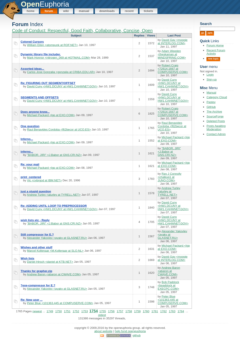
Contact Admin (216, 134)
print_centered (31, 177)
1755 (102, 311)
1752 (76, 311)
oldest (102, 315)
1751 (67, 311)
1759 (137, 311)
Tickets (148, 11)
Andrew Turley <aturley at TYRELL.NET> (54, 194)
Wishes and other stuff (36, 247)
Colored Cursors (32, 41)
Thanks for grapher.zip (36, 271)
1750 (58, 311)
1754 (93, 311)
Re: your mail (30, 164)
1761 (154, 311)
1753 (84, 311)
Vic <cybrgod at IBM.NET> (44, 180)
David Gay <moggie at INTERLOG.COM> (172, 41)
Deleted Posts (215, 121)
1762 (163, 311)
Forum (49, 11)
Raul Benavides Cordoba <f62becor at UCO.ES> (59, 129)
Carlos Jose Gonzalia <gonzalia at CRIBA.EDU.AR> (61, 72)
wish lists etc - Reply (35, 220)
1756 (111, 311)
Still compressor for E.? (37, 234)
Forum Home (215, 45)
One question (30, 126)
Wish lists (27, 258)
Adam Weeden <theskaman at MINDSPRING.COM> (172, 54)
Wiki (66, 11)
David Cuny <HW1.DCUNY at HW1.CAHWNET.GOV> (62, 86)
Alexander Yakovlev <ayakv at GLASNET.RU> (57, 237)
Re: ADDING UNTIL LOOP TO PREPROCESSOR (54, 205)
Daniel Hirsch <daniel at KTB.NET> (50, 261)
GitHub (210, 107)
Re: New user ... (31, 299)
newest (37, 311)
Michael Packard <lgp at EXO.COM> (51, 115)
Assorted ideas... (32, 68)
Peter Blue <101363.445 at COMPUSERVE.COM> (60, 303)
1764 (181, 311)
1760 (146, 311)
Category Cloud (216, 97)
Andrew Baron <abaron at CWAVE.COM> (54, 274)
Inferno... (27, 139)
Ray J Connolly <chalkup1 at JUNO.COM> (169, 177)
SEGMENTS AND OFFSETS (40, 97)
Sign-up (211, 79)
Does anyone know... (35, 111)
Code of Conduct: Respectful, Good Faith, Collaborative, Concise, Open (82, 30)
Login (210, 74)
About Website (103, 331)
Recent (129, 11)
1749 (50, 311)
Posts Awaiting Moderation (215, 127)
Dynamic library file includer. (40, 54)
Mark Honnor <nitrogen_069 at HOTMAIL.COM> (58, 57)
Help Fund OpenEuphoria (130, 331)
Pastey (210, 102)
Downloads (107, 11)
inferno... (27, 151)
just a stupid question (36, 191)
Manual (84, 11)
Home (31, 11)
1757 (120, 311)
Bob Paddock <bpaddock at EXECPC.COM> (168, 285)
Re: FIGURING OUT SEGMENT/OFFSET (48, 83)
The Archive (214, 111)
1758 (128, 311)
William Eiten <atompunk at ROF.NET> (52, 45)
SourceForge (214, 116)
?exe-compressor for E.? (38, 285)
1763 (172, 311)
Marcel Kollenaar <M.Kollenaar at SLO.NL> (55, 250)
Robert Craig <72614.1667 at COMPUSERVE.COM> (173, 69)
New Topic (213, 58)
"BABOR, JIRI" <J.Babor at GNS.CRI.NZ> (54, 155)
